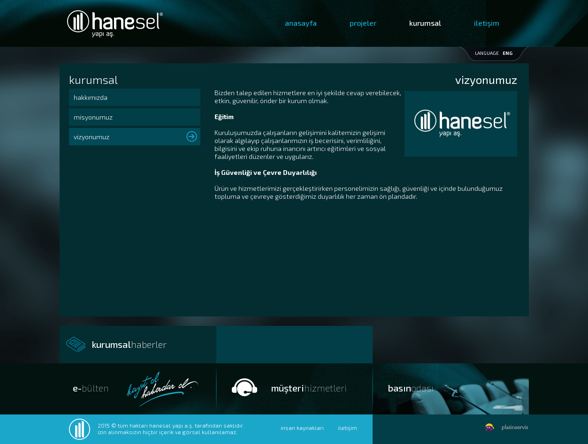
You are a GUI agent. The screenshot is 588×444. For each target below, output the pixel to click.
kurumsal (425, 22)
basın (411, 387)
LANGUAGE (493, 53)
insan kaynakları (302, 427)
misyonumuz (93, 117)
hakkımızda (90, 97)
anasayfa (301, 22)
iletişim (486, 22)
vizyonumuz (91, 137)
